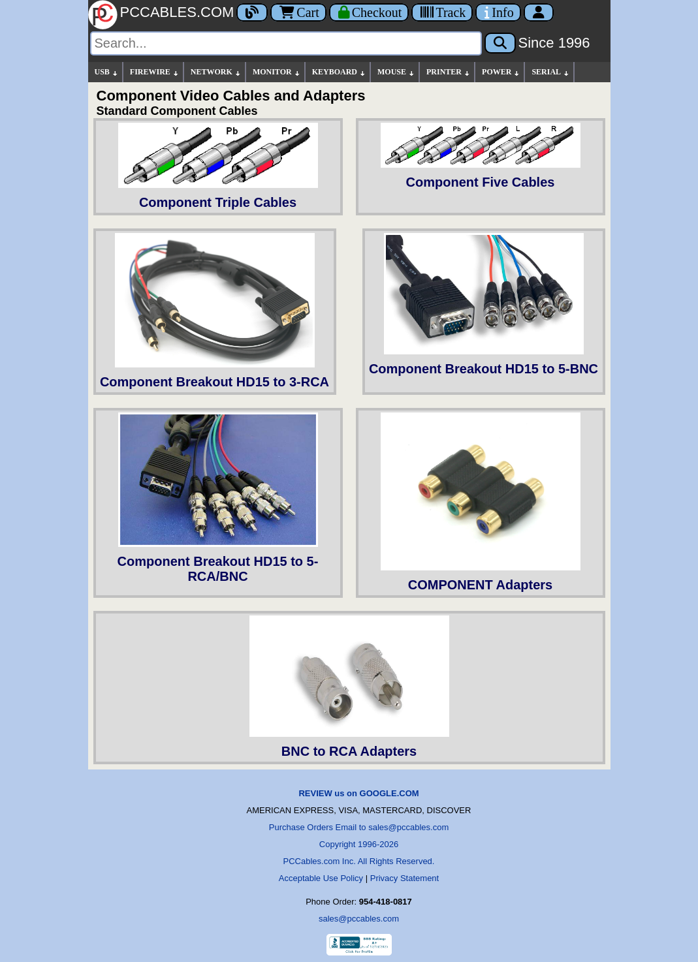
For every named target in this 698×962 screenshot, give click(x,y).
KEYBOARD (339, 72)
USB (107, 72)
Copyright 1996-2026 (358, 844)
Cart (298, 12)
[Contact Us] (497, 12)
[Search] (286, 43)
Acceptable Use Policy (321, 878)
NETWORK (216, 72)
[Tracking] (442, 12)
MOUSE (396, 72)
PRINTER (448, 72)
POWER (501, 72)
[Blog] (252, 12)
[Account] (539, 12)
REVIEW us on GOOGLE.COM (358, 793)
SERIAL (550, 72)
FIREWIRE (155, 72)
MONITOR (277, 72)
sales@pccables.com (359, 918)
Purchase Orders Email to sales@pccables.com (359, 827)
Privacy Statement (404, 878)
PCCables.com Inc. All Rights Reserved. (359, 861)
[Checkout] (369, 12)
